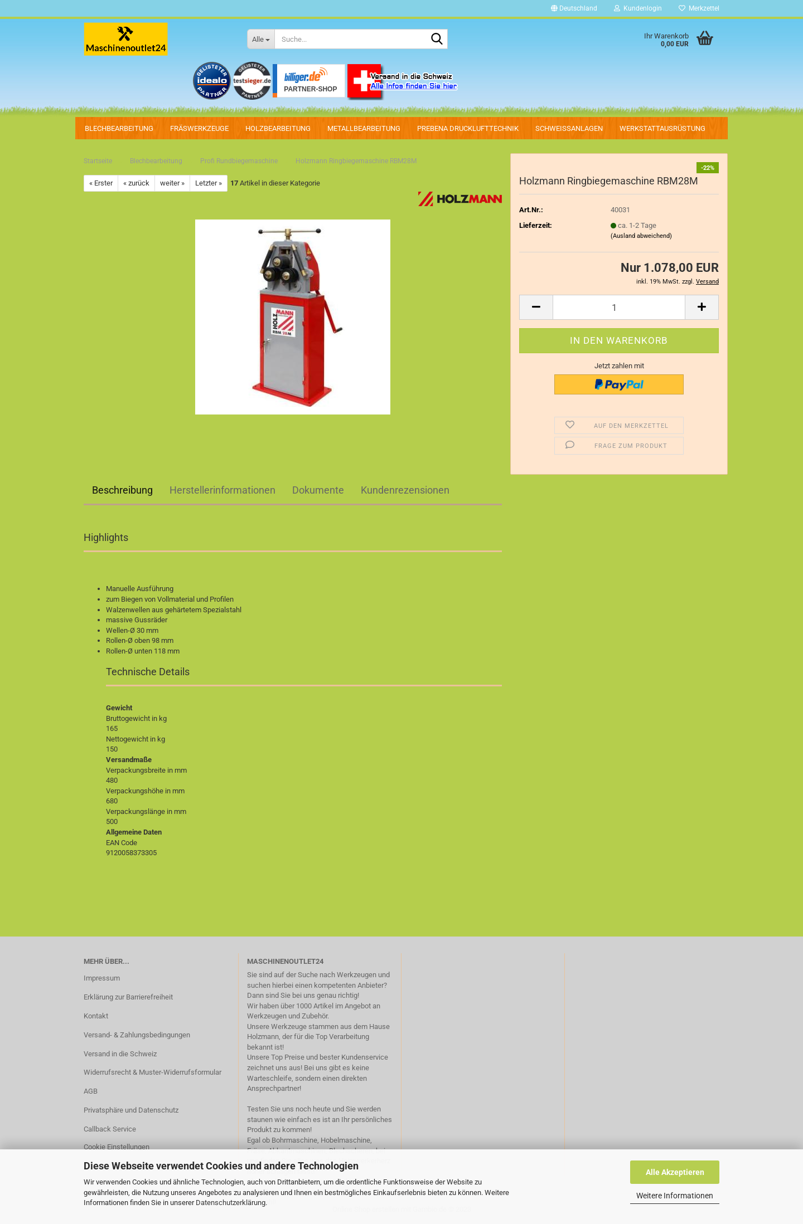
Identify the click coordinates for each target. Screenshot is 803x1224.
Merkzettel (699, 8)
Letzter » (208, 183)
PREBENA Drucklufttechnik (468, 128)
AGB (91, 1091)
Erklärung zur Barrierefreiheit (128, 997)
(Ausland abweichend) (641, 236)
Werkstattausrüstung (662, 128)
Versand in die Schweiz (120, 1054)
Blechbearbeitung (119, 128)
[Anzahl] (619, 307)
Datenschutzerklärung (230, 1202)
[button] (574, 8)
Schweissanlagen (569, 128)
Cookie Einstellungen (116, 1147)
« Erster (101, 183)
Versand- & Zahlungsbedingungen (137, 1035)
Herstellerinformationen (222, 490)
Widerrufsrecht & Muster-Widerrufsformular (152, 1072)
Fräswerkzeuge (199, 128)
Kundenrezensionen (405, 490)
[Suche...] (260, 39)
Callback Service (110, 1129)
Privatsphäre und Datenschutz (131, 1110)
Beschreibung (122, 490)
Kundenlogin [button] (638, 8)
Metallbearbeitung (363, 128)
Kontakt (96, 1016)
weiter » (172, 183)
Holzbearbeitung (278, 128)
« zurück (136, 183)
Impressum (102, 978)
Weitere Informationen (674, 1195)
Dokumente (318, 490)
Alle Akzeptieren (675, 1172)
